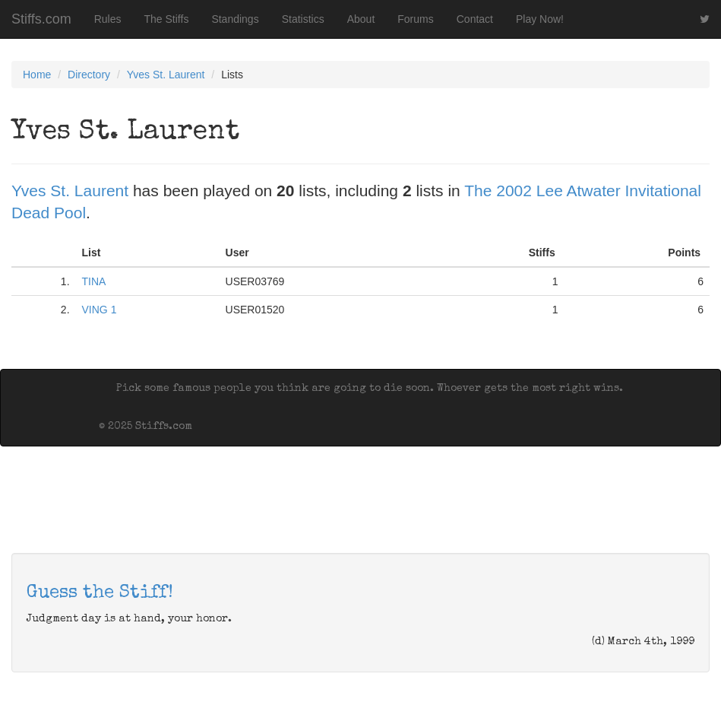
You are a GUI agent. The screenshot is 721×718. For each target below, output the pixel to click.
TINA (94, 281)
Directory (89, 74)
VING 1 (99, 309)
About (361, 19)
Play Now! (540, 19)
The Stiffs (166, 19)
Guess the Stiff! (100, 593)
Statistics (303, 19)
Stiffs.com (41, 19)
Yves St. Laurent (166, 74)
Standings (234, 19)
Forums (415, 19)
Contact (475, 19)
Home (37, 74)
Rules (108, 19)
